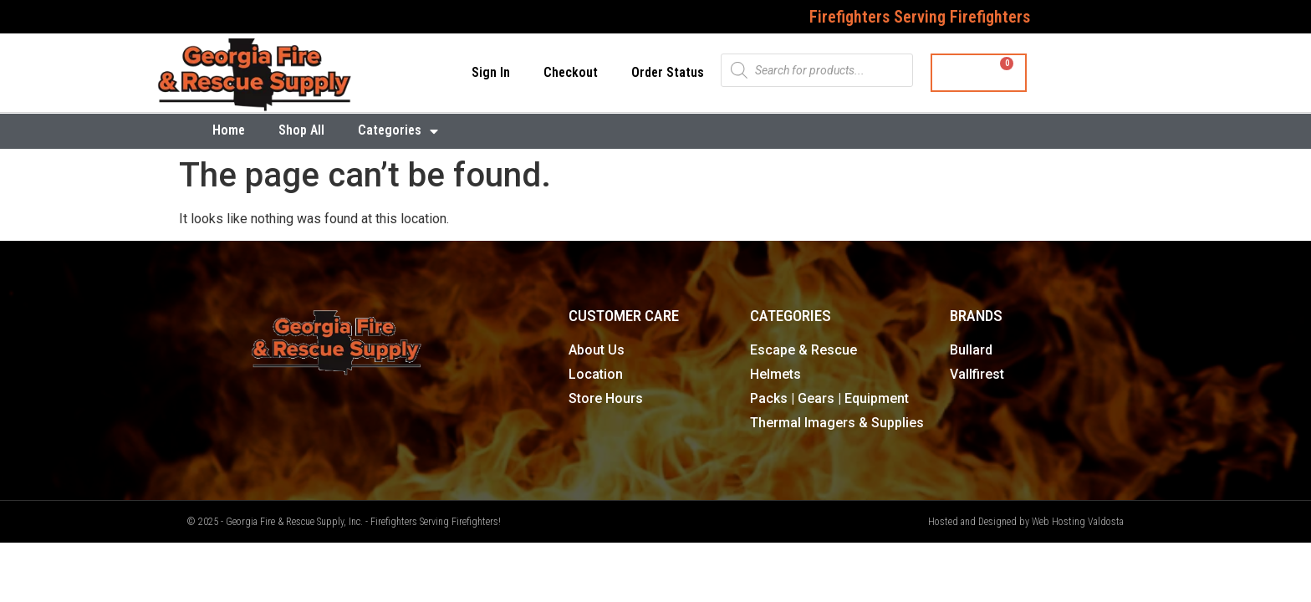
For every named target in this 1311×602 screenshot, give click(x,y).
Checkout (570, 72)
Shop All (301, 130)
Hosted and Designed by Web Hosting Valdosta (1026, 522)
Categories (398, 131)
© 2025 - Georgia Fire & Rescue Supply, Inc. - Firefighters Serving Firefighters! (344, 522)
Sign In (491, 72)
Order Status (667, 72)
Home (228, 130)
